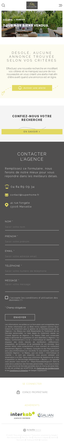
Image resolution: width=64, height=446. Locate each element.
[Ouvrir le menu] (60, 5)
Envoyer (20, 317)
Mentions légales (41, 437)
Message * (12, 280)
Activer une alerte (32, 88)
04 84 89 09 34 (23, 186)
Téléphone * (13, 266)
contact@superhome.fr (24, 194)
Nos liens (20, 440)
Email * (10, 251)
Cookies (44, 440)
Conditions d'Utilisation (19, 370)
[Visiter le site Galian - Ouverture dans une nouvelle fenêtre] (45, 415)
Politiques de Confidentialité (48, 368)
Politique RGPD (33, 440)
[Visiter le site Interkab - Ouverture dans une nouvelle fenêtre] (23, 415)
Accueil (8, 20)
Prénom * (11, 236)
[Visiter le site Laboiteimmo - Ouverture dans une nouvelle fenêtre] (32, 430)
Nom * (9, 221)
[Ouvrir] (3, 5)
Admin (54, 437)
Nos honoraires (13, 437)
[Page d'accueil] (31, 5)
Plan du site (27, 437)
